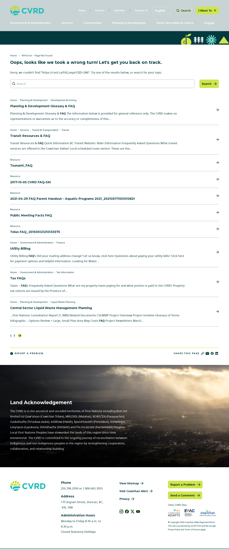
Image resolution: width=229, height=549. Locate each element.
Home (13, 55)
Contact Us (140, 10)
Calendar (118, 10)
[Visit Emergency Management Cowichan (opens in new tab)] (190, 512)
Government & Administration (30, 23)
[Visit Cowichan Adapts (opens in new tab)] (174, 512)
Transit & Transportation (45, 129)
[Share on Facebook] (212, 353)
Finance (60, 242)
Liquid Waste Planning (63, 301)
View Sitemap (129, 483)
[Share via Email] (207, 353)
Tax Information (65, 272)
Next (19, 335)
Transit (65, 129)
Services (67, 23)
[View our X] (133, 511)
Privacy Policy (174, 529)
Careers (98, 10)
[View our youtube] (138, 511)
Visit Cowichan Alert (133, 491)
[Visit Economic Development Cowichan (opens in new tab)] (208, 512)
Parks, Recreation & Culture (175, 23)
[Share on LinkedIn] (216, 353)
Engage (209, 23)
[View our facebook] (127, 511)
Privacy (124, 499)
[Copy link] (202, 353)
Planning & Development (129, 23)
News (81, 10)
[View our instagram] (121, 511)
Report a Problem (27, 353)
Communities (92, 23)
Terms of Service (192, 529)
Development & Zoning (63, 100)
